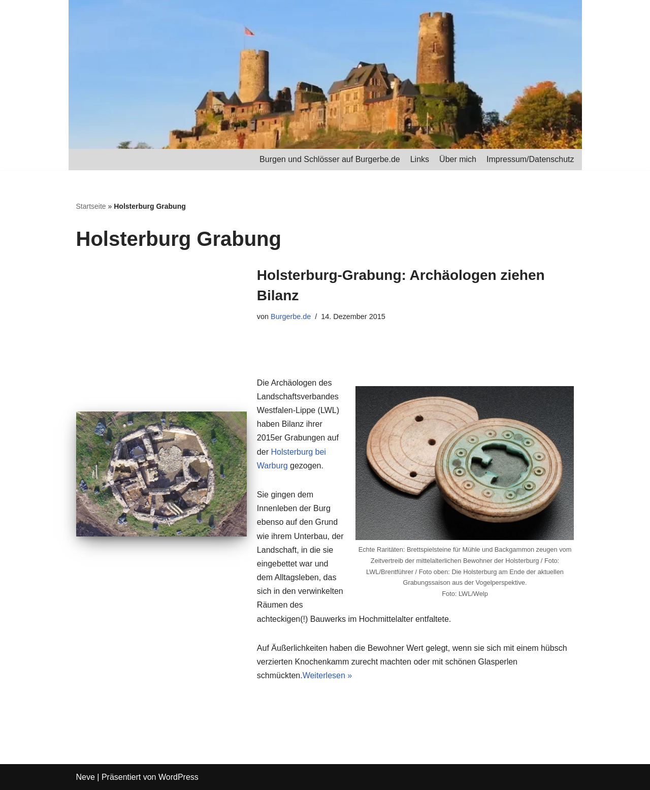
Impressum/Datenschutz (530, 159)
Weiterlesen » (327, 675)
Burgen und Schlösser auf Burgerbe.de (329, 159)
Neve (85, 777)
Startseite (91, 206)
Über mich (457, 159)
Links (419, 159)
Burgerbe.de (291, 316)
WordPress (178, 777)
